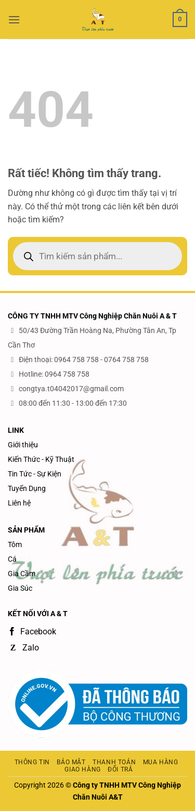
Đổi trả (120, 769)
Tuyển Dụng (27, 488)
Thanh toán (114, 762)
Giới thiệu (23, 445)
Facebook (32, 631)
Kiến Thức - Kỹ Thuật (41, 459)
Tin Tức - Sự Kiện (34, 474)
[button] (14, 19)
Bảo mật (71, 762)
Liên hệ (19, 503)
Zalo (23, 648)
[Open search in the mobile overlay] (97, 256)
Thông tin (32, 762)
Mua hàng (160, 762)
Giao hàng (82, 769)
